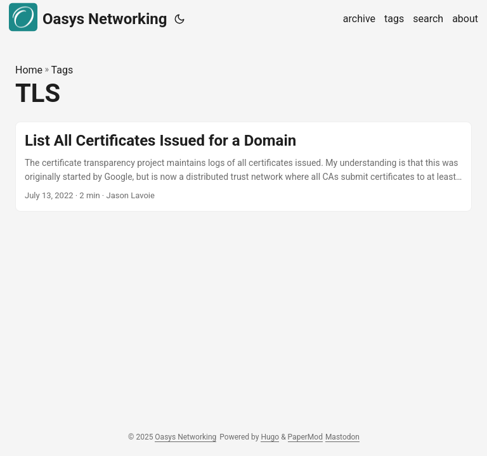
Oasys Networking (88, 17)
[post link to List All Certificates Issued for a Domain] (243, 167)
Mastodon (342, 437)
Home (28, 70)
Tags (62, 70)
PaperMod (305, 437)
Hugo (270, 437)
